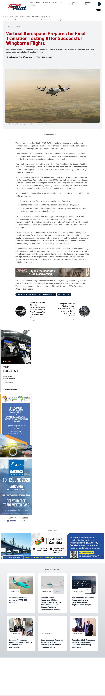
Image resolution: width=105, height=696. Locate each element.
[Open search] (99, 4)
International (47, 57)
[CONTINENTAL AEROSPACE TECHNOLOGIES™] (52, 272)
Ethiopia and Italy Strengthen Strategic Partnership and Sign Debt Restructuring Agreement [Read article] (83, 643)
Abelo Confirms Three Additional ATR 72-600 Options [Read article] (18, 599)
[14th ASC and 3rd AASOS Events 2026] (16, 426)
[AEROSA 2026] (16, 491)
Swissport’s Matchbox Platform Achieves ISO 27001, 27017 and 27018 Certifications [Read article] (20, 643)
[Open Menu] (98, 10)
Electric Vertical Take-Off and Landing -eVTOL (35, 17)
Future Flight (13, 17)
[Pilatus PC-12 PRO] (16, 360)
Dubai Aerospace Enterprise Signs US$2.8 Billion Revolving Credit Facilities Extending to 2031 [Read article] (52, 643)
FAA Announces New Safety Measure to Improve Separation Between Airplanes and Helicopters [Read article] (83, 601)
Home (4, 17)
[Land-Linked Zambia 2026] (52, 546)
